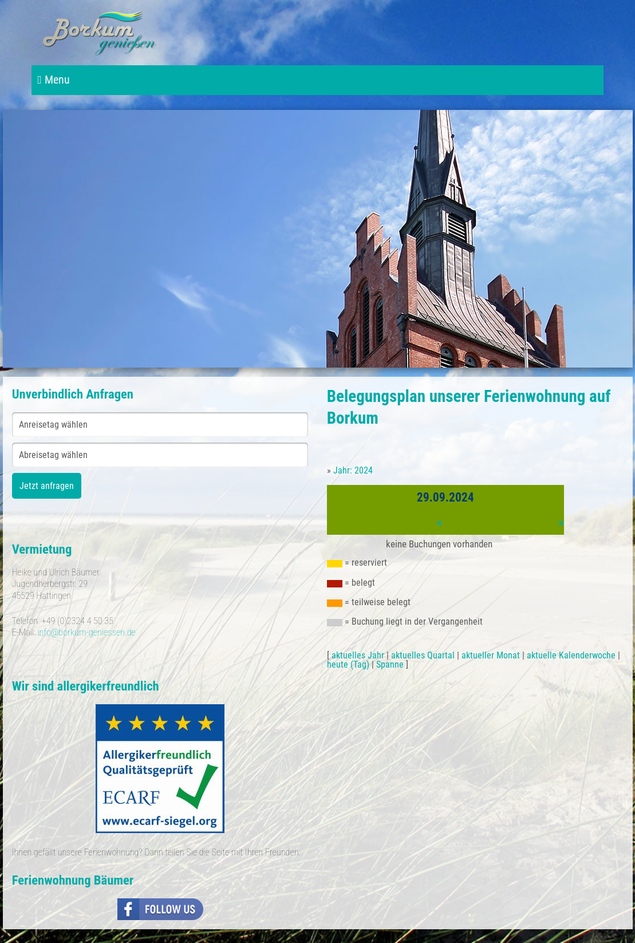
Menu (53, 79)
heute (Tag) (348, 664)
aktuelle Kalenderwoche (571, 655)
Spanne (390, 664)
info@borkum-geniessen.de (86, 632)
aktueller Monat (491, 655)
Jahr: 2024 (353, 470)
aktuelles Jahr (358, 655)
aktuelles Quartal (423, 655)
